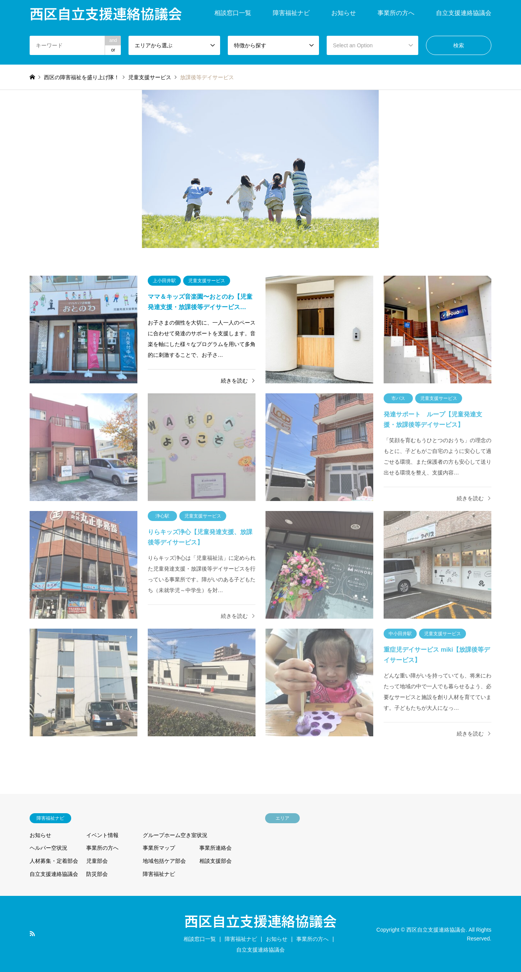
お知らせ (343, 13)
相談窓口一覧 (232, 13)
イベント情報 (102, 835)
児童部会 (97, 861)
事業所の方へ (395, 13)
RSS (32, 933)
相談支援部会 (215, 861)
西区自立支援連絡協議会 (260, 920)
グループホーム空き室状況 (175, 835)
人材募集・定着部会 (54, 861)
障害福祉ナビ (291, 13)
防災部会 (97, 874)
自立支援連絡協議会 (463, 13)
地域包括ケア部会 (164, 861)
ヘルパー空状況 (48, 848)
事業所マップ (159, 848)
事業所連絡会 (215, 848)
